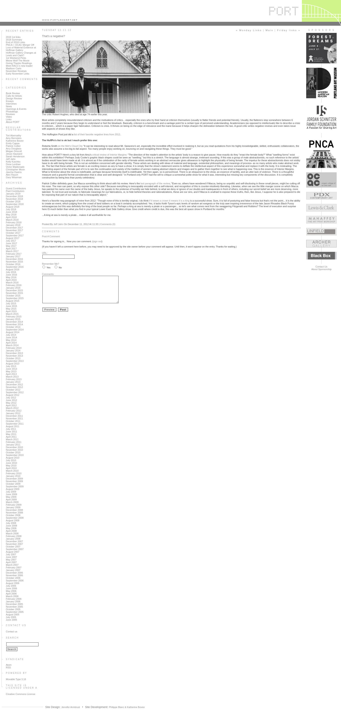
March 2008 (12, 533)
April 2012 (11, 405)
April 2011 (11, 436)
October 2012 (13, 389)
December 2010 (14, 447)
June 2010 (11, 463)
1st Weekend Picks (16, 58)
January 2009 (13, 507)
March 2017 (12, 251)
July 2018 (11, 209)
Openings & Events (16, 109)
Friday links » (288, 30)
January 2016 (13, 287)
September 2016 (14, 267)
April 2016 (11, 280)
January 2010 (13, 476)
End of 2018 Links (15, 42)
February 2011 (14, 442)
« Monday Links (249, 30)
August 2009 (12, 489)
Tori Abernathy (13, 135)
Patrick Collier (13, 146)
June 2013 (11, 369)
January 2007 (13, 570)
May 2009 (11, 497)
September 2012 (14, 392)
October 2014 (13, 327)
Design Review (14, 98)
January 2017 (13, 256)
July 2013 (11, 366)
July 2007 (11, 554)
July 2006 (11, 585)
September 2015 (14, 298)
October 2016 (13, 264)
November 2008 (14, 512)
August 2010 (12, 457)
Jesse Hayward (14, 153)
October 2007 (13, 546)
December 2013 (14, 353)
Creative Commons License (20, 694)
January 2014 (13, 350)
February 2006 (14, 599)
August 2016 (12, 269)
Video (9, 116)
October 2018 (13, 201)
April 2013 (11, 374)
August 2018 (12, 206)
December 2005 (14, 604)
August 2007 (12, 551)
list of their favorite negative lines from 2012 (97, 134)
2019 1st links (13, 37)
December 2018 (14, 196)
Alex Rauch (12, 174)
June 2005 (11, 619)
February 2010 (14, 473)
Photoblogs (12, 111)
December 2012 (14, 384)
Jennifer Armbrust (70, 707)
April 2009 (11, 499)
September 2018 (14, 204)
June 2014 (11, 337)
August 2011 (12, 426)
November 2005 (14, 606)
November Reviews (16, 71)
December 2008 (14, 510)
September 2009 (14, 486)
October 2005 (13, 609)
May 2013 (11, 371)
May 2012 (11, 402)
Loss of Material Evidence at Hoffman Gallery (21, 48)
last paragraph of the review (155, 183)
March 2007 (12, 565)
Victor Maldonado (15, 167)
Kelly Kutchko (13, 161)
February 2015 (14, 316)
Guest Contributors (16, 188)
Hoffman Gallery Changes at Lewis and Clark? (21, 54)
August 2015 (12, 301)
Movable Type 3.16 (16, 679)
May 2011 (11, 434)
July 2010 (11, 460)
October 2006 (13, 578)
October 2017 (13, 233)
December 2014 (14, 321)
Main (269, 30)
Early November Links (17, 73)
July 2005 (11, 617)
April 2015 (11, 311)
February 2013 (14, 379)
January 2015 (13, 319)
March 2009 (12, 502)
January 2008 (13, 538)
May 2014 (11, 340)
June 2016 (11, 274)
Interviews (11, 103)
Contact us (11, 631)
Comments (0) (107, 224)
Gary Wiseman (14, 177)
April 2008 (11, 531)
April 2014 (11, 342)
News (9, 106)
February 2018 (14, 222)
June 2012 (11, 400)
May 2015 (11, 308)
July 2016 (11, 272)
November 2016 (14, 261)
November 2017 (14, 230)
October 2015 (13, 295)
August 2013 (12, 363)
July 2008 (11, 523)
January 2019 (13, 193)
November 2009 (14, 481)
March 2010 (12, 470)
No (60, 267)
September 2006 (14, 580)
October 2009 (13, 484)
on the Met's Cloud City (70, 146)
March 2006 (12, 596)
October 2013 (13, 358)
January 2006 (13, 601)
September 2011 (14, 423)
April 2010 (11, 468)
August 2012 (12, 395)
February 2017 (14, 253)
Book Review (13, 93)
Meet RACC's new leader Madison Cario (19, 67)
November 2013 (14, 355)
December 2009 (14, 478)
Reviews (10, 114)
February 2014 (14, 348)
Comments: (48, 274)
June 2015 (11, 306)
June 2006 (11, 588)
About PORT (12, 122)
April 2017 (11, 248)
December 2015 (14, 290)
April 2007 (11, 562)
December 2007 (14, 541)
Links (9, 119)
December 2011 (14, 416)
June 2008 (11, 525)
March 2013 (12, 376)
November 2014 (14, 324)
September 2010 (14, 455)
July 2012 (11, 397)
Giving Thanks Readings (19, 63)
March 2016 (12, 282)
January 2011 (13, 444)
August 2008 (12, 520)
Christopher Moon (15, 169)
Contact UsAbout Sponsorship (321, 268)
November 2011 (14, 418)
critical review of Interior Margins (109, 154)
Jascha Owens (14, 172)
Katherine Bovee (14, 140)
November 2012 (14, 387)
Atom (9, 665)
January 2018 (13, 225)
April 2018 (11, 217)
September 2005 (14, 612)
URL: (44, 253)
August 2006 (12, 583)
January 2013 (13, 382)
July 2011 (11, 429)
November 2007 (14, 544)
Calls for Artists (14, 96)
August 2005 (12, 614)
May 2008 (11, 528)
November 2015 (14, 293)
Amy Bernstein (14, 138)
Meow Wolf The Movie (17, 60)
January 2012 (13, 413)
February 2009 (14, 504)
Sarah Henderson (15, 156)
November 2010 (14, 450)
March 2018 (12, 219)
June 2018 (11, 212)
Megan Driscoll (14, 151)
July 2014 (11, 335)
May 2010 (11, 465)
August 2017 (12, 238)
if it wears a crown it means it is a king (169, 200)
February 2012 (14, 410)
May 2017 (11, 246)
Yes (48, 267)
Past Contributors (15, 191)
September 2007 (14, 549)
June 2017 (11, 243)
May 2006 (11, 591)
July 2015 (11, 303)
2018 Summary (14, 39)
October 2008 (13, 515)
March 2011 (12, 439)
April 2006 (11, 593)
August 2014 (12, 332)
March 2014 (12, 345)
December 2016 (14, 259)
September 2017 (14, 235)
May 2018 (11, 214)
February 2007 (14, 567)
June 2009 (11, 494)
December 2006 (14, 572)
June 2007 (11, 557)
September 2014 (14, 329)
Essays (9, 101)
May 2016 (11, 277)
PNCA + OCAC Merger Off (20, 45)
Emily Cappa (12, 143)
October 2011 (13, 421)
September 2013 (14, 361)
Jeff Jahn (10, 159)
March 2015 (12, 314)
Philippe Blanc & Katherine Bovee (127, 707)
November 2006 (14, 575)
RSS (8, 667)
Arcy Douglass (13, 148)
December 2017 (14, 227)
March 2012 (12, 408)
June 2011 (11, 431)
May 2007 (11, 559)
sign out (97, 241)
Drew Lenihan (13, 164)
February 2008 (14, 536)
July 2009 (11, 491)
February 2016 (14, 285)
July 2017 (11, 240)
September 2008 (14, 518)
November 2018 (14, 199)
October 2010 (13, 452)
